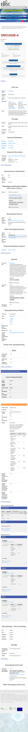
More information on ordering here (13, 47)
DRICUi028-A (10, 91)
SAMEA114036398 (11, 249)
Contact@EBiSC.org (19, 28)
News (5, 691)
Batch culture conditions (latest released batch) (11, 371)
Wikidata (3, 147)
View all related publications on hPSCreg (16, 155)
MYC (11, 322)
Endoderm (4, 536)
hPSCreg (3, 141)
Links (13, 691)
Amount (19, 433)
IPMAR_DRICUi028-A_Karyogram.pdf (17, 674)
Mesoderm (4, 568)
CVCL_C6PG (10, 145)
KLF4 (11, 321)
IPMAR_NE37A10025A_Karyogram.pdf (16, 220)
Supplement (13, 433)
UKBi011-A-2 (20, 101)
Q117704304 (10, 147)
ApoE (15, 15)
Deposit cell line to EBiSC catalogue (14, 17)
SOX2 (12, 319)
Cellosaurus (4, 145)
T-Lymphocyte (12, 263)
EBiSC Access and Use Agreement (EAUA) (13, 66)
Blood (11, 284)
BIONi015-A (25, 14)
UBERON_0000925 (10, 542)
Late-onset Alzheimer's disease (15, 195)
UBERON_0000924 (10, 602)
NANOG (3, 518)
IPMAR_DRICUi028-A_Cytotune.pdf (17, 332)
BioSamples (4, 143)
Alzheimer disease (12, 108)
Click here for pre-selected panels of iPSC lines (14, 10)
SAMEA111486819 (12, 143)
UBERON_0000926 (10, 573)
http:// (9, 225)
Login (23, 691)
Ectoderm (3, 596)
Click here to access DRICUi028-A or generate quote (13, 43)
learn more (18, 21)
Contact (8, 691)
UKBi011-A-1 (11, 101)
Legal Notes (18, 691)
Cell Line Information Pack (13, 60)
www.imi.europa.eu (9, 701)
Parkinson (13, 15)
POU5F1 (12, 318)
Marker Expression (5, 507)
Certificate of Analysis (13, 74)
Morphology (4, 521)
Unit (24, 433)
